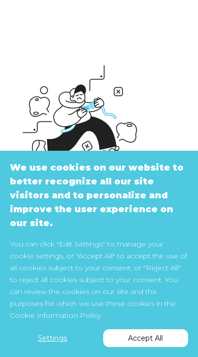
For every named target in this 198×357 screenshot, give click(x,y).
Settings (52, 338)
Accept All (145, 338)
